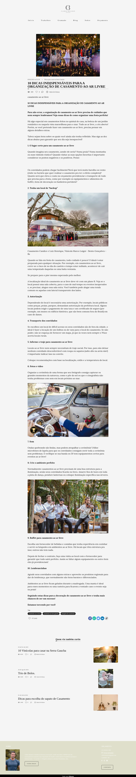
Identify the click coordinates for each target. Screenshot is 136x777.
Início (31, 20)
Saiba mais (31, 762)
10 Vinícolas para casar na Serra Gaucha (42, 650)
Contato (107, 766)
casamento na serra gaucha (51, 613)
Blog (75, 20)
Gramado (62, 20)
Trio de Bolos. (26, 673)
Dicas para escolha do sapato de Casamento (44, 698)
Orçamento (102, 20)
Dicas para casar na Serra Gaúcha (54, 79)
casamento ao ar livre (34, 613)
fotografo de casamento (68, 613)
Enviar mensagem (108, 751)
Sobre (88, 20)
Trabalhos (46, 20)
